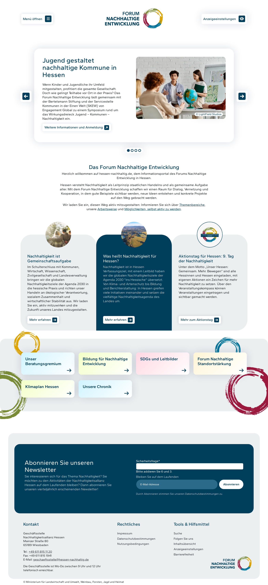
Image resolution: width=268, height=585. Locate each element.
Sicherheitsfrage (148, 461)
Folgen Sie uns (183, 538)
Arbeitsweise (107, 209)
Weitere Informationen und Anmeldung (73, 127)
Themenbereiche (192, 205)
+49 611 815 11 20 (40, 551)
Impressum (124, 533)
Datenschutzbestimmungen (136, 538)
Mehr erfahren (40, 320)
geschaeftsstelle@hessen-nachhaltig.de (61, 559)
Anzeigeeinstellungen (224, 19)
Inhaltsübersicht (185, 543)
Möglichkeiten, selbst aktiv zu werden (152, 209)
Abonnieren (231, 484)
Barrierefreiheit (184, 554)
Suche (178, 533)
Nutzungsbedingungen (133, 543)
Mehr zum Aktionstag (197, 320)
